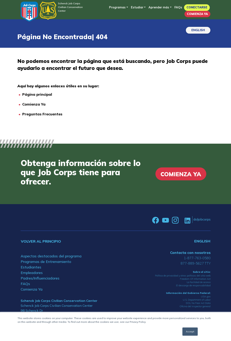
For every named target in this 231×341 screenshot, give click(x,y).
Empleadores (32, 272)
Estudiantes (31, 267)
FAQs (178, 7)
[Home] (29, 12)
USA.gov (206, 296)
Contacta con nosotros (190, 252)
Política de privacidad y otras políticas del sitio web (183, 275)
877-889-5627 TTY (196, 263)
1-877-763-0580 (197, 258)
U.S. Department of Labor (197, 299)
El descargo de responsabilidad (193, 285)
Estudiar (137, 7)
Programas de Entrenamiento (46, 261)
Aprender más (158, 7)
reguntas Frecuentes (43, 114)
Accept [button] (190, 331)
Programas (117, 7)
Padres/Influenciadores (40, 278)
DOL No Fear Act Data (198, 303)
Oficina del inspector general (195, 306)
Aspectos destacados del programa (51, 256)
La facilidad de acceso (199, 282)
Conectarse (196, 7)
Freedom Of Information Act (195, 278)
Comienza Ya (197, 14)
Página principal (37, 94)
